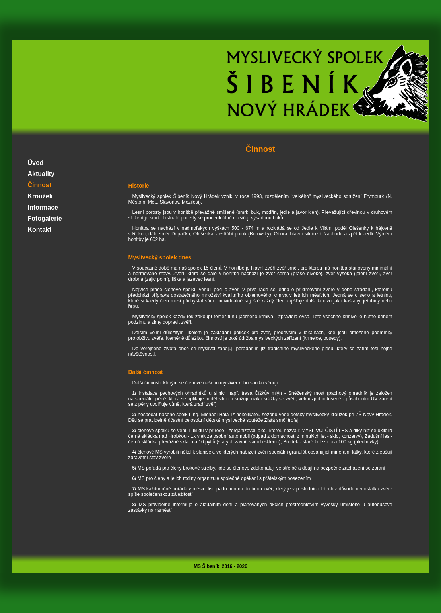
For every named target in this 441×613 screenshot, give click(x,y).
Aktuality (41, 173)
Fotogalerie (45, 218)
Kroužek (40, 196)
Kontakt (40, 229)
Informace (43, 207)
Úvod (36, 162)
